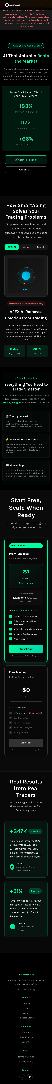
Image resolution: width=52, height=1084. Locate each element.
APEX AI (12, 247)
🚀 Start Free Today (26, 159)
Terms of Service (35, 23)
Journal (40, 247)
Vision (26, 247)
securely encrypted (12, 402)
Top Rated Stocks (26, 1017)
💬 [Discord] (30, 1076)
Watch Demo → (26, 170)
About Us (26, 1032)
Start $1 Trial (26, 649)
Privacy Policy (26, 1061)
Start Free (26, 742)
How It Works (26, 1037)
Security (26, 1042)
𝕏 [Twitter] (22, 1076)
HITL (26, 1008)
